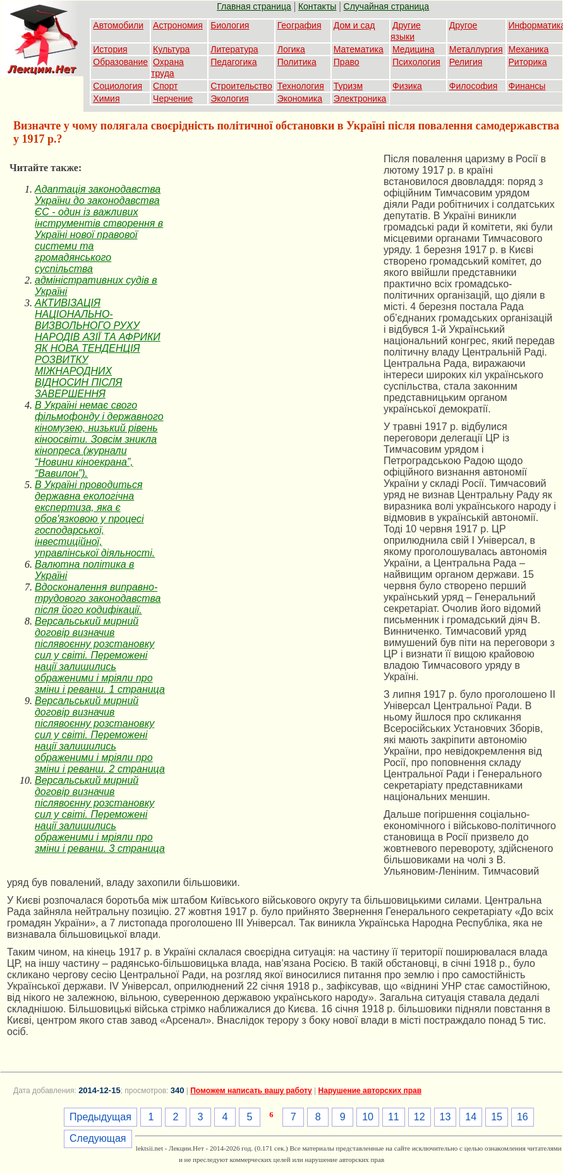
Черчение (173, 98)
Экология (229, 98)
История (110, 49)
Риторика (528, 62)
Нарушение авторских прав (369, 1090)
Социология (117, 86)
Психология (416, 62)
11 (393, 1116)
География (299, 25)
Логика (291, 49)
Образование (120, 62)
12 (419, 1116)
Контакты (317, 6)
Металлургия (476, 49)
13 (445, 1116)
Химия (106, 98)
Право (347, 62)
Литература (234, 49)
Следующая (98, 1138)
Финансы (527, 86)
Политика (297, 62)
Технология (300, 86)
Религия (466, 62)
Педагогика (233, 62)
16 (522, 1116)
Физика (407, 86)
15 (496, 1116)
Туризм (348, 86)
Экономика (299, 98)
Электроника (360, 98)
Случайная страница (387, 6)
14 (470, 1116)
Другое (463, 25)
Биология (229, 25)
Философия (473, 86)
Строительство (241, 86)
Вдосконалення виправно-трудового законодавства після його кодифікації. (98, 598)
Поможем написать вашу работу (251, 1090)
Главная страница (254, 6)
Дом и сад (354, 25)
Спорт (165, 86)
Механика (529, 49)
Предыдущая (100, 1116)
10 (367, 1116)
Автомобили (118, 25)
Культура (171, 49)
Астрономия (178, 25)
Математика (359, 49)
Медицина (413, 49)
